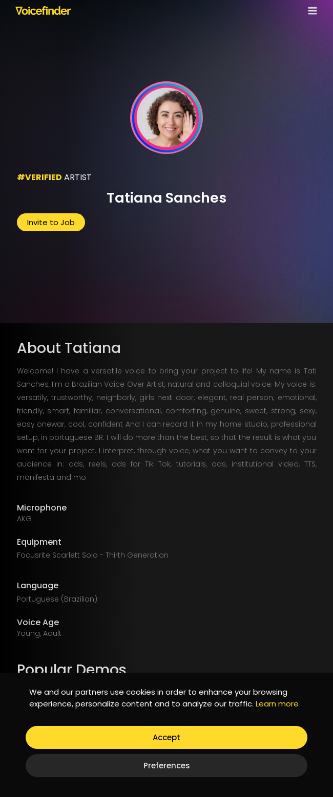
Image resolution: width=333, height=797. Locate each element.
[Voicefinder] (43, 10)
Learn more (277, 703)
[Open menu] (310, 10)
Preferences (166, 765)
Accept (166, 737)
